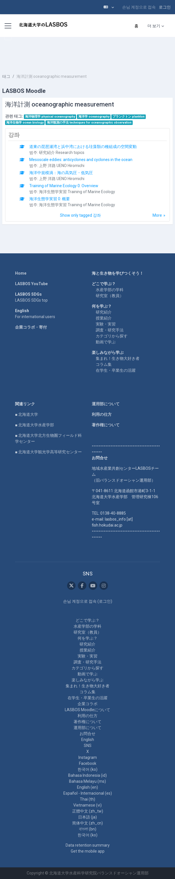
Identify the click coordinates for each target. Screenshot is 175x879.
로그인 (165, 7)
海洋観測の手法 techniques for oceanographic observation (89, 122)
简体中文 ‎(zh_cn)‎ (87, 823)
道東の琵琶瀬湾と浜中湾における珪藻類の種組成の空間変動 (83, 146)
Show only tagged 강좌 (80, 215)
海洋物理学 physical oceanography (50, 116)
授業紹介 (104, 318)
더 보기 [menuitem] (153, 26)
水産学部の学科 (110, 289)
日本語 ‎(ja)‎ (87, 817)
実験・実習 (106, 324)
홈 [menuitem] (136, 26)
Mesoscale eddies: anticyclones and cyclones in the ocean (80, 159)
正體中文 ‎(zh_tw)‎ (87, 811)
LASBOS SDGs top (31, 300)
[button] (109, 7)
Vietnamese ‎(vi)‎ (87, 805)
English (87, 739)
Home (20, 273)
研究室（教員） (110, 295)
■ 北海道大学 (26, 414)
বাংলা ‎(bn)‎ (87, 829)
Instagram (87, 757)
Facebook (87, 763)
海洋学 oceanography (93, 116)
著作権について (106, 425)
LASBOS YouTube (31, 283)
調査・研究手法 (110, 330)
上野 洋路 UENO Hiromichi (61, 165)
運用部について (106, 404)
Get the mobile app (88, 851)
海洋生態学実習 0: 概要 (49, 199)
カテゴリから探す (112, 336)
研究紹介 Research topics (61, 152)
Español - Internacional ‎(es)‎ (87, 793)
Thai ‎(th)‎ (87, 799)
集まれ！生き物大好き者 (117, 358)
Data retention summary (88, 845)
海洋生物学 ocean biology (24, 122)
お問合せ (87, 733)
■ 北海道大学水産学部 (34, 425)
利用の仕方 (102, 414)
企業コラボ (87, 703)
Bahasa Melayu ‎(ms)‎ (87, 781)
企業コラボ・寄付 (31, 327)
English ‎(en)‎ (87, 787)
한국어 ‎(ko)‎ (87, 769)
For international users (35, 316)
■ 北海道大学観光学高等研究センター (48, 452)
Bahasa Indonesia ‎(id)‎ (87, 775)
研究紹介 (104, 312)
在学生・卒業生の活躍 (116, 370)
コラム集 (104, 364)
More (157, 215)
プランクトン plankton (129, 116)
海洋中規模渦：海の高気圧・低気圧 (61, 172)
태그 (6, 76)
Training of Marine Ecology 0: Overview (63, 185)
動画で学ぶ (106, 342)
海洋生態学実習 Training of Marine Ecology (77, 191)
